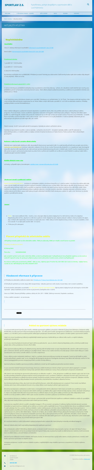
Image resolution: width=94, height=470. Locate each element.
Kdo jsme (7, 13)
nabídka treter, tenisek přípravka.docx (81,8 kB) (44, 164)
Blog (55, 13)
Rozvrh (65, 13)
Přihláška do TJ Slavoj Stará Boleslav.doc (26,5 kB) (47, 280)
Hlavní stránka (8, 19)
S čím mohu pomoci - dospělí (25, 13)
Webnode (87, 459)
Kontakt (76, 13)
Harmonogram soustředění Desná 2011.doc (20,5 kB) (28, 51)
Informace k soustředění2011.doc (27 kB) (41, 48)
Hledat (88, 4)
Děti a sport (43, 13)
